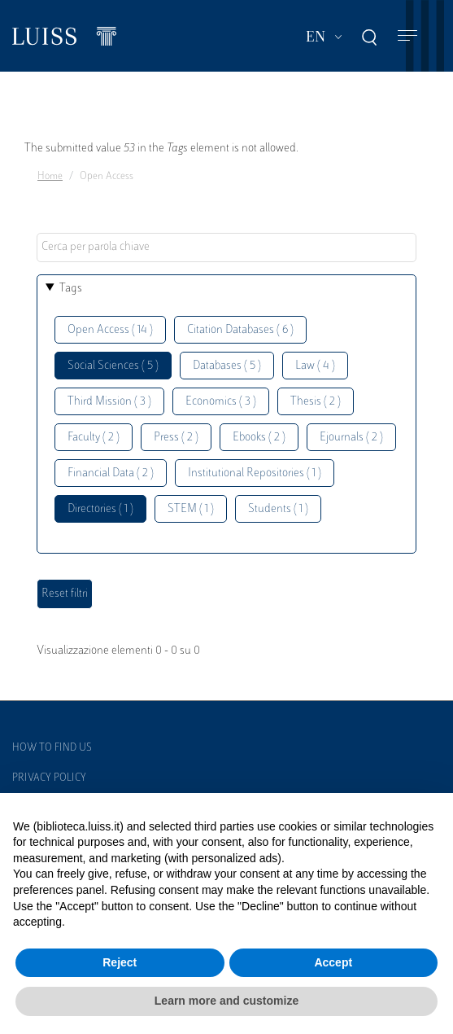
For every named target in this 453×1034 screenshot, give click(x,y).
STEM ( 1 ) (191, 509)
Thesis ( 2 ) (315, 402)
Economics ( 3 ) (220, 402)
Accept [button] (333, 962)
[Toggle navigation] (407, 36)
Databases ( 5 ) (227, 366)
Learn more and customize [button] (226, 1000)
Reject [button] (119, 962)
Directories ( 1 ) (100, 509)
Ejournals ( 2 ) (351, 438)
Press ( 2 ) (176, 438)
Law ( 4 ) (315, 366)
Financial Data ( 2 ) (111, 473)
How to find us (52, 748)
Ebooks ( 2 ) (259, 438)
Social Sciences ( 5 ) (113, 366)
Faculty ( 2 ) (94, 438)
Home (50, 177)
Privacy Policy (49, 778)
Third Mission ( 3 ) (109, 402)
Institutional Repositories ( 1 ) (254, 473)
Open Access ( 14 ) (110, 330)
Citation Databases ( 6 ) (240, 330)
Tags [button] (70, 289)
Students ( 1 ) (278, 509)
